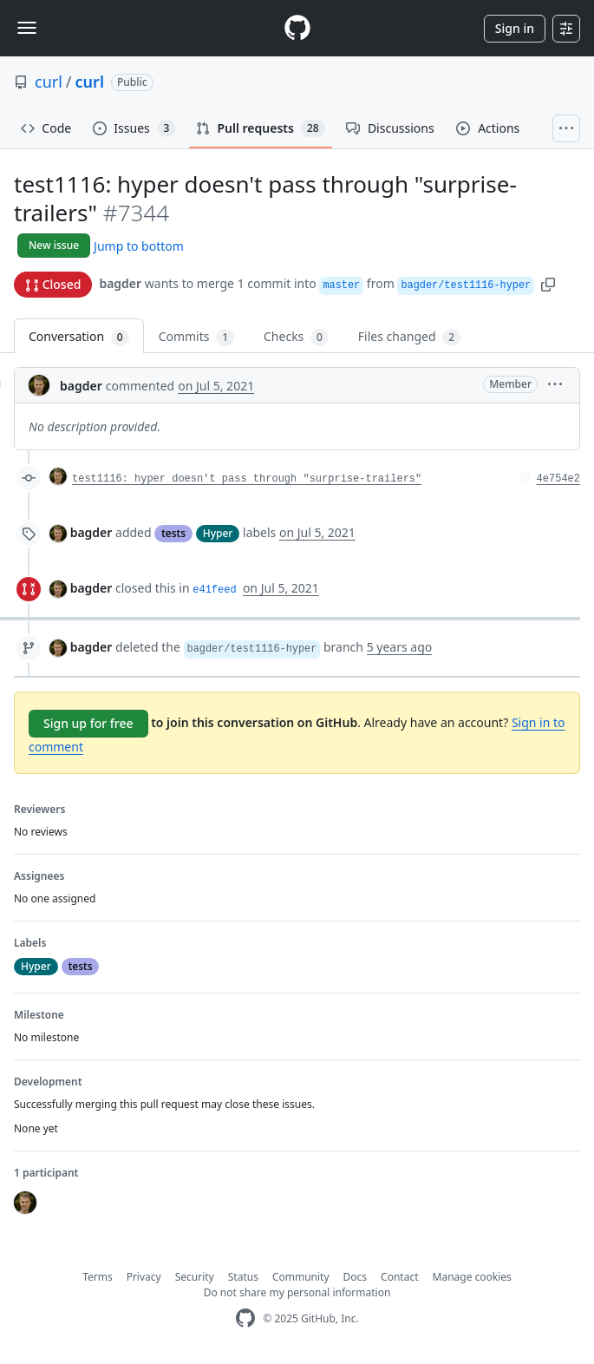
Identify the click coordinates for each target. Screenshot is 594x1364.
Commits (196, 337)
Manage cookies (472, 1276)
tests (173, 533)
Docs (355, 1276)
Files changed (409, 337)
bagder (120, 283)
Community (301, 1276)
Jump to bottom (139, 246)
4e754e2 (558, 479)
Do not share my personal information (297, 1292)
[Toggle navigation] (27, 28)
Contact (399, 1276)
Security (194, 1276)
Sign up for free (88, 723)
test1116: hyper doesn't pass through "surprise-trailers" (246, 479)
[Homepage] (297, 28)
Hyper (218, 533)
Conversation (79, 337)
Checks (296, 337)
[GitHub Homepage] (245, 1318)
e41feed (214, 590)
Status (243, 1276)
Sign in (514, 28)
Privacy (144, 1276)
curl (48, 81)
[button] (548, 283)
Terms (97, 1276)
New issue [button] (54, 245)
